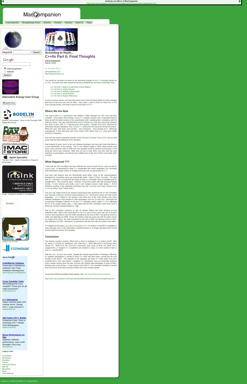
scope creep (50, 168)
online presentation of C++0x (79, 226)
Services (68, 23)
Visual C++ (77, 127)
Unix (70, 246)
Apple (50, 243)
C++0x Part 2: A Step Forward (63, 89)
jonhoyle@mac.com (52, 72)
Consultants (6, 356)
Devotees (5, 360)
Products (58, 23)
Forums (5, 362)
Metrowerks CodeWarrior (83, 122)
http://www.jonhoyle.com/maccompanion (97, 274)
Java (102, 199)
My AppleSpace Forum (31, 23)
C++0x (47, 83)
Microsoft (101, 124)
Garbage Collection (56, 195)
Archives (47, 23)
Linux (75, 246)
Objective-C (82, 243)
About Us (79, 23)
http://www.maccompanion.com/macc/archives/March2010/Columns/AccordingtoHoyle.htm (121, 3)
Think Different (7, 373)
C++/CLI (105, 201)
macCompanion (12, 23)
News (4, 371)
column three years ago (95, 212)
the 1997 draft (103, 116)
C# (96, 199)
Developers (6, 358)
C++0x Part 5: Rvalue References (64, 96)
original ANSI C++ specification (61, 116)
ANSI (47, 133)
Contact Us (5, 381)
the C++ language (101, 80)
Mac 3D (5, 367)
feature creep (103, 166)
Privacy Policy (32, 381)
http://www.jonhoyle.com (54, 74)
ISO (51, 133)
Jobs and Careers (9, 364)
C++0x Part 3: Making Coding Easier (66, 91)
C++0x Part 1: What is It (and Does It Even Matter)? (71, 87)
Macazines (6, 369)
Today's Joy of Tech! (15, 240)
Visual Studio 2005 (81, 131)
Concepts (104, 177)
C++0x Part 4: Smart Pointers (63, 94)
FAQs (89, 23)
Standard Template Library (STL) (94, 138)
